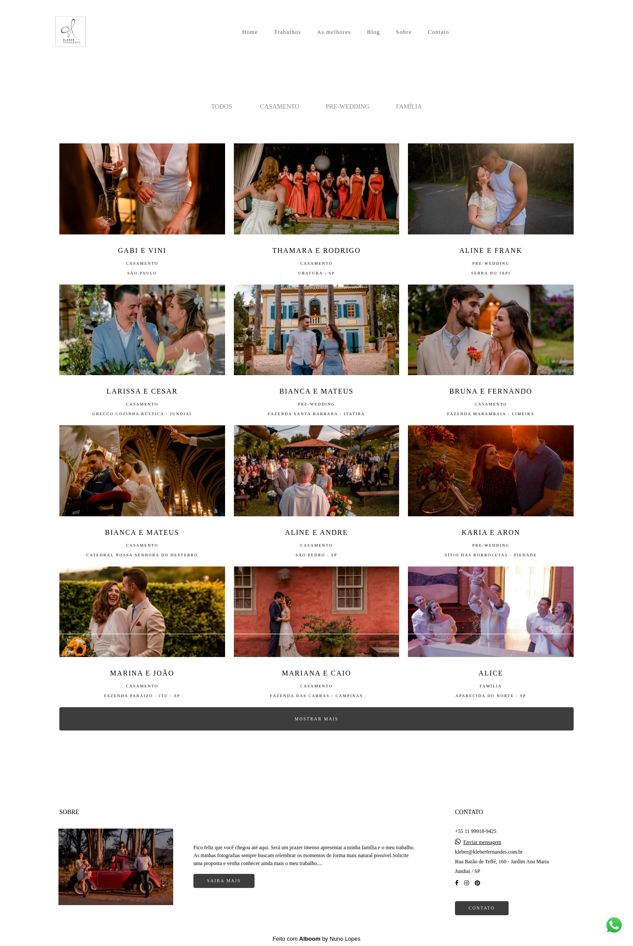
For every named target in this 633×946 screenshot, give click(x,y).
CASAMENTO (279, 106)
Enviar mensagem (482, 842)
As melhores (334, 32)
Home (250, 32)
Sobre (404, 32)
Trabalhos (287, 32)
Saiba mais (224, 880)
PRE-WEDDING (348, 106)
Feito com (316, 938)
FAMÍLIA (409, 106)
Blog (373, 32)
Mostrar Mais (316, 718)
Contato (438, 32)
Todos (221, 106)
